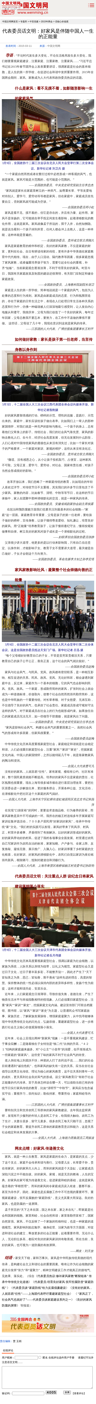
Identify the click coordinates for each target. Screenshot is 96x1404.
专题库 (23, 21)
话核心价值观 (61, 21)
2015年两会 (47, 21)
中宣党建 (34, 21)
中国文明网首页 (10, 21)
